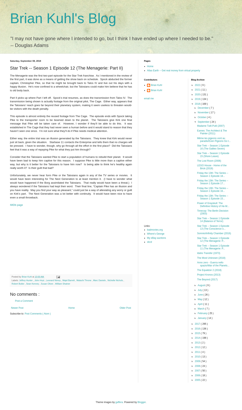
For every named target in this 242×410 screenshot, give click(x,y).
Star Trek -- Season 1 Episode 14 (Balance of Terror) (213, 220)
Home (71, 308)
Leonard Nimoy (53, 280)
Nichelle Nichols (116, 280)
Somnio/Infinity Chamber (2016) (214, 233)
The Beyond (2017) (207, 279)
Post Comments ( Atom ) (38, 313)
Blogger (142, 402)
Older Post (125, 308)
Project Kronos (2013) (208, 274)
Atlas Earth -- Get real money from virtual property (173, 70)
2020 (198, 94)
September (204, 121)
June (200, 294)
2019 (198, 99)
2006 (198, 375)
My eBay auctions (156, 238)
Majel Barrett (68, 280)
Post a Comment (24, 301)
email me (149, 98)
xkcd (149, 242)
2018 (198, 103)
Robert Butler (18, 284)
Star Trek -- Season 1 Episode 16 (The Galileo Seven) (213, 147)
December (203, 107)
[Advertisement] (71, 242)
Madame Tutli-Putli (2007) (210, 125)
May (200, 299)
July (200, 290)
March (201, 308)
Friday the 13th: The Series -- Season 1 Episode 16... (212, 189)
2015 (198, 333)
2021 (198, 89)
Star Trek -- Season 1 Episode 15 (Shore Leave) (213, 154)
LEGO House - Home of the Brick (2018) (211, 167)
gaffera (119, 402)
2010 (198, 356)
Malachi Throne (84, 280)
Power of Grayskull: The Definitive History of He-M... (213, 204)
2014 (198, 337)
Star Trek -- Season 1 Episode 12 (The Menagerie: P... (213, 239)
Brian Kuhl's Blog (63, 18)
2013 (198, 342)
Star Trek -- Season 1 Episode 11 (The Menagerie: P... (213, 247)
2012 (198, 347)
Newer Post (17, 308)
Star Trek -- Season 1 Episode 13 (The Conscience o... (213, 227)
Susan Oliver (47, 284)
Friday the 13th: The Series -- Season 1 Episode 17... (212, 182)
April (200, 304)
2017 (198, 323)
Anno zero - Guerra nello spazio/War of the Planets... (213, 264)
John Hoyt (39, 280)
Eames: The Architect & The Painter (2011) (212, 132)
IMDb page (16, 204)
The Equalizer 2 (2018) (209, 270)
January (202, 318)
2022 (198, 85)
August (202, 285)
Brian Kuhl (156, 85)
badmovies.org (155, 229)
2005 (198, 380)
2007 (198, 370)
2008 (198, 366)
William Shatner (62, 284)
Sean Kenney (33, 284)
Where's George (155, 233)
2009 (198, 361)
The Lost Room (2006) (209, 160)
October (202, 117)
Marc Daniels (99, 280)
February (203, 313)
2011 (198, 352)
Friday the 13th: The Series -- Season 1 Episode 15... (212, 197)
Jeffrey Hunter (26, 280)
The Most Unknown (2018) (211, 258)
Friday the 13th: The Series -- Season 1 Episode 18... (212, 174)
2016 (198, 328)
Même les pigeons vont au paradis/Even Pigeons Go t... (214, 139)
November (203, 112)
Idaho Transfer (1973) (208, 253)
